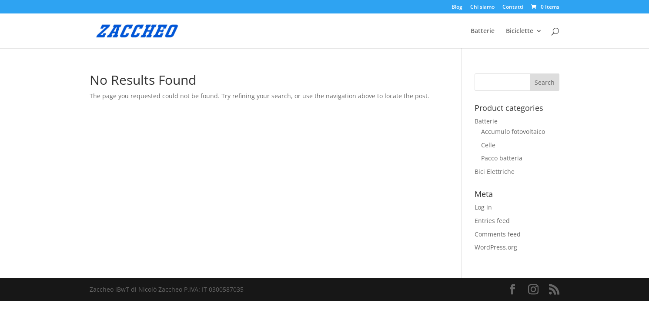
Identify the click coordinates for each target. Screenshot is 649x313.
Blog (457, 7)
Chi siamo (482, 7)
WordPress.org (496, 247)
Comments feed (498, 234)
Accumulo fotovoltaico (513, 131)
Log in (483, 207)
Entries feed (492, 220)
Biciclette (519, 31)
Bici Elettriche (495, 171)
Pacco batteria (501, 158)
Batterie (483, 31)
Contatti (512, 7)
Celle (488, 145)
